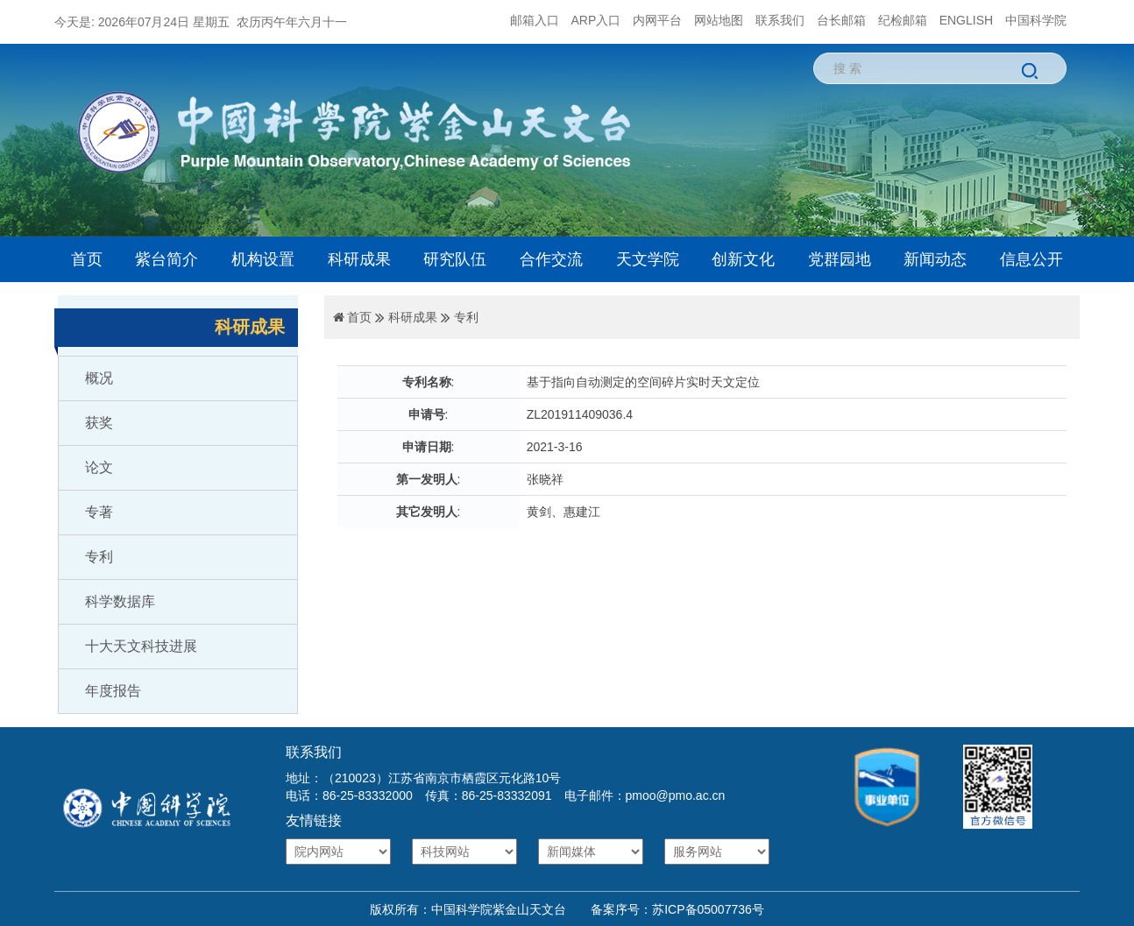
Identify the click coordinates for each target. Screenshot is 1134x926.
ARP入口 (596, 20)
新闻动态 (935, 259)
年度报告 (113, 690)
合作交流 (551, 259)
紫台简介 (166, 259)
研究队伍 (454, 259)
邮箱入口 (534, 20)
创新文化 (743, 259)
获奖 (99, 422)
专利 (99, 556)
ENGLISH (966, 20)
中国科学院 (1036, 20)
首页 (87, 259)
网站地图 (718, 20)
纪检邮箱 (902, 20)
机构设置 (262, 259)
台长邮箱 (841, 20)
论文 (99, 467)
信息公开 (1031, 259)
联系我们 (779, 20)
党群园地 (839, 259)
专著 (99, 512)
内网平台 (657, 20)
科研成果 (359, 259)
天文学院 (647, 259)
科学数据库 (120, 601)
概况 (99, 378)
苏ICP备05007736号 (708, 909)
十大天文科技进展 (141, 646)
